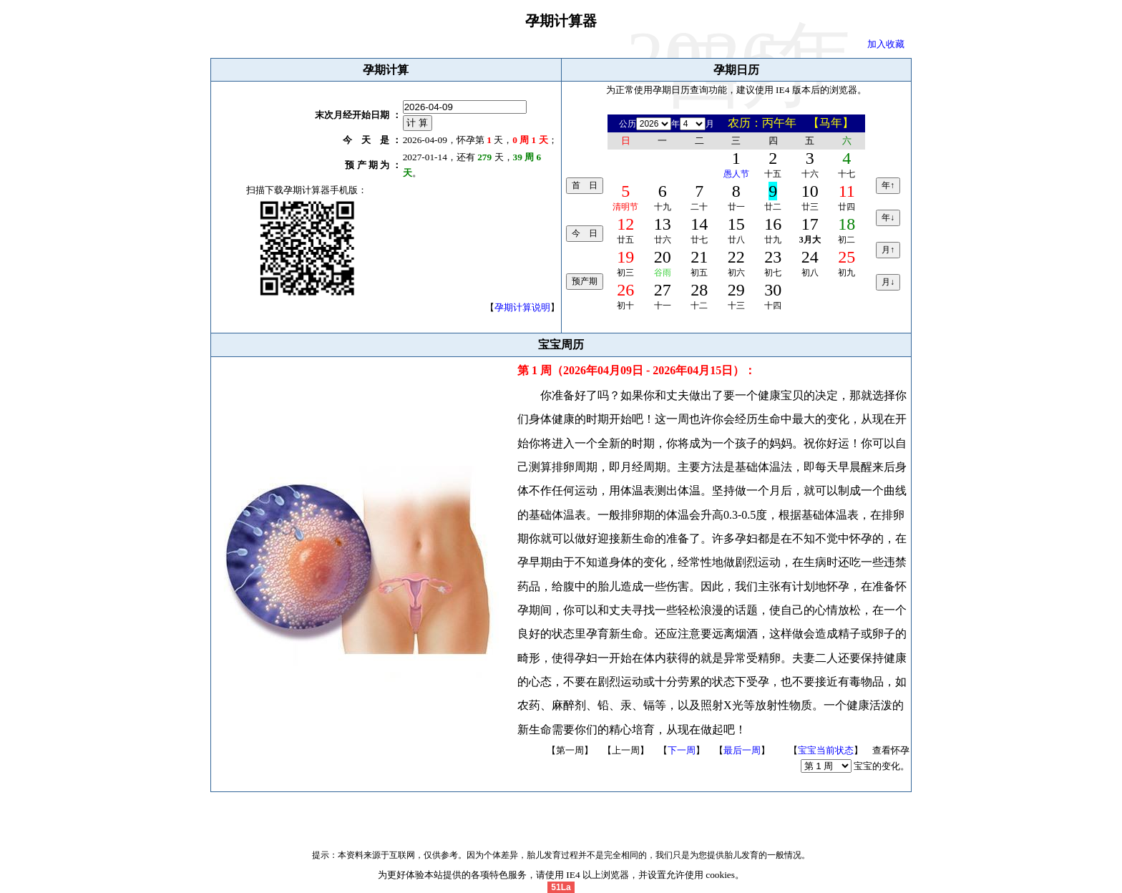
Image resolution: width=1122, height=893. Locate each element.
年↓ (888, 218)
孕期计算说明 (522, 307)
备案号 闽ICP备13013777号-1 (561, 816)
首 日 (584, 185)
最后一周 (742, 750)
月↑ (888, 250)
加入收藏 (885, 44)
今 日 (584, 233)
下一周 (682, 750)
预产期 (584, 281)
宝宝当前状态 (826, 750)
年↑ (888, 185)
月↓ (888, 282)
